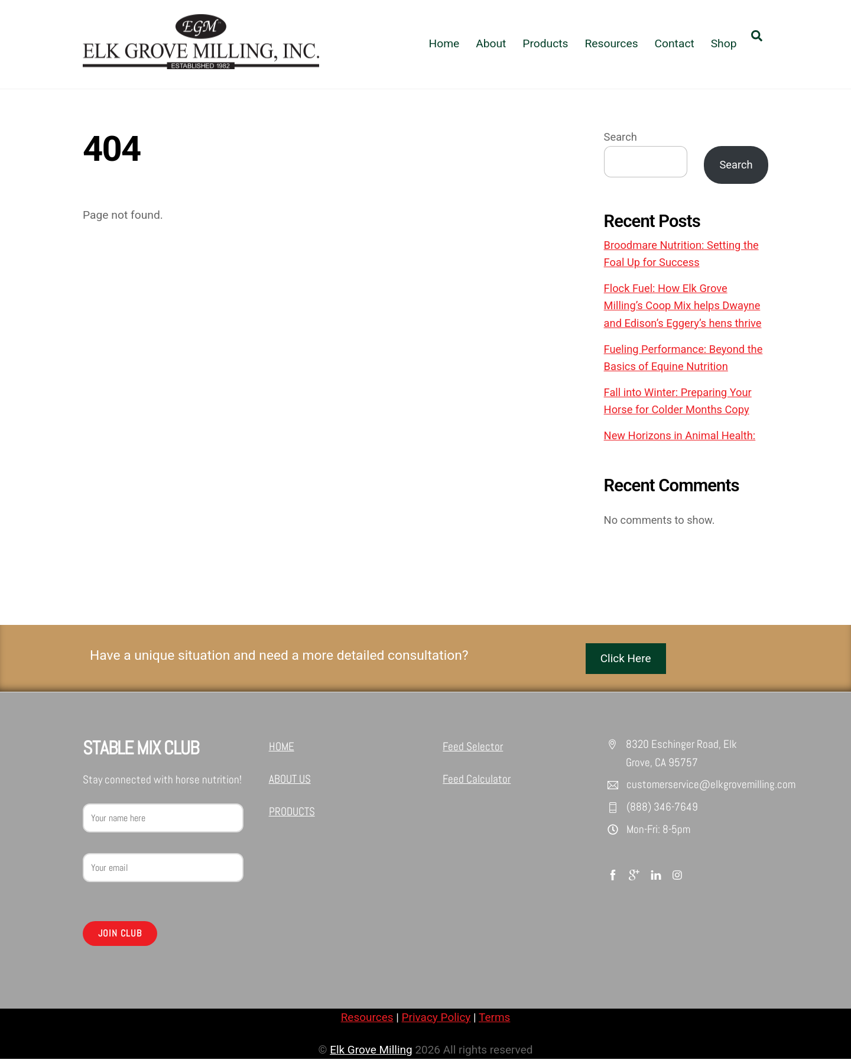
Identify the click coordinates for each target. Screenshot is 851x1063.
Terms (495, 1020)
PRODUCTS (292, 813)
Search (620, 137)
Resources (611, 43)
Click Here (626, 659)
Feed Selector (473, 747)
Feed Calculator (477, 780)
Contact (674, 43)
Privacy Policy (436, 1020)
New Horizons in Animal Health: (680, 436)
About (491, 43)
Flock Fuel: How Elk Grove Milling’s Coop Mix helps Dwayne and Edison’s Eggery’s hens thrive (683, 306)
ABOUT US (290, 780)
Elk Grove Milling (370, 1053)
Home (443, 43)
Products (545, 43)
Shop (724, 43)
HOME (281, 747)
